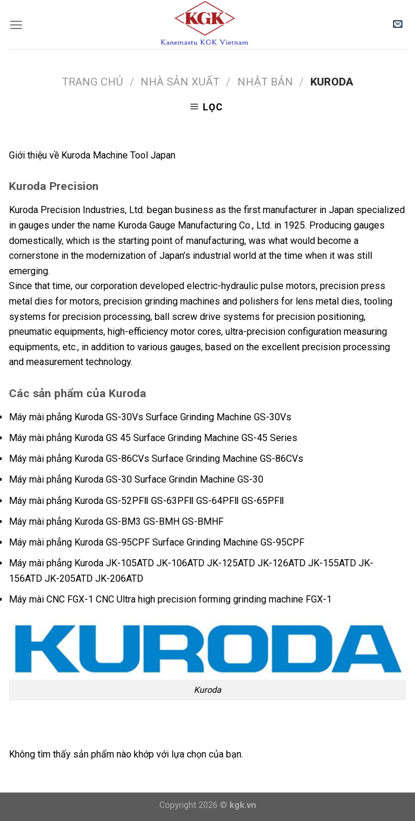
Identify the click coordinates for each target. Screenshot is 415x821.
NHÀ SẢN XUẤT (179, 81)
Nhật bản (265, 81)
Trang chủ (92, 81)
